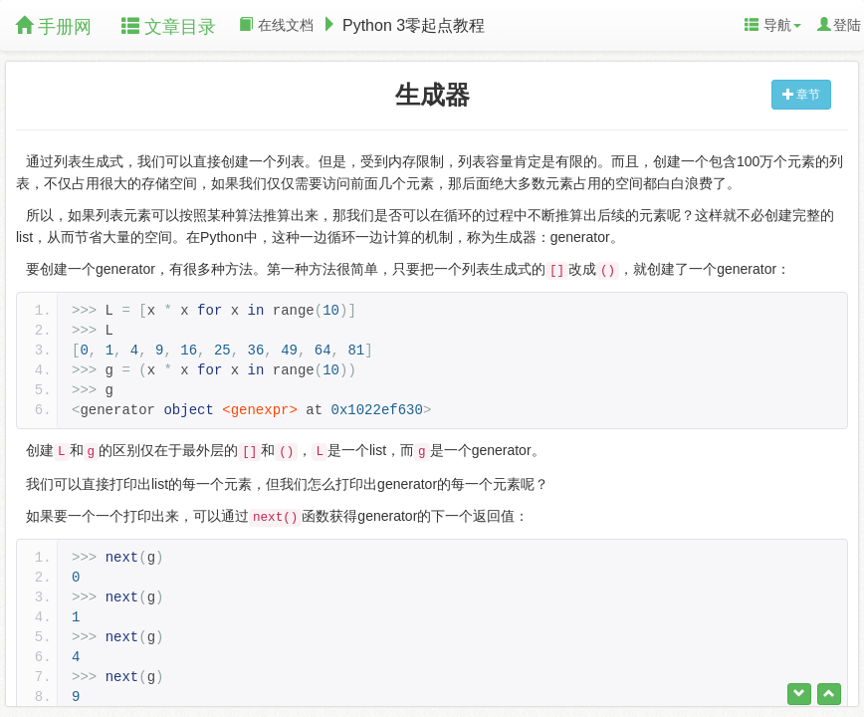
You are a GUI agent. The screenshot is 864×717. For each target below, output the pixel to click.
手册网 (53, 26)
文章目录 (168, 26)
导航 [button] (773, 25)
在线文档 (276, 25)
